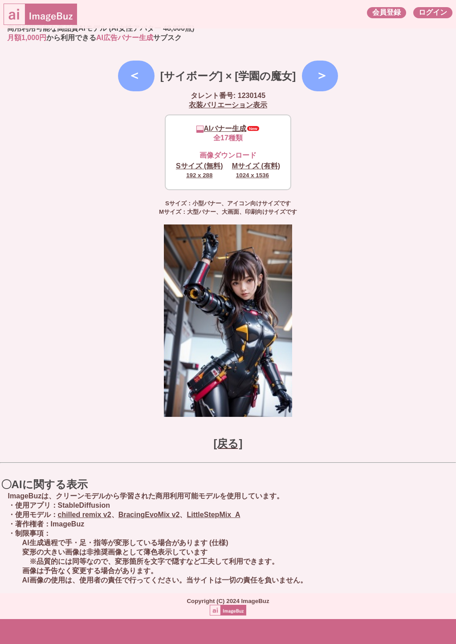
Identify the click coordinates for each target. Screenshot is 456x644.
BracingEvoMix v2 (149, 514)
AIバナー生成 (221, 128)
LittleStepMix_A (213, 514)
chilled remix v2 (84, 514)
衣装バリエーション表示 (228, 105)
